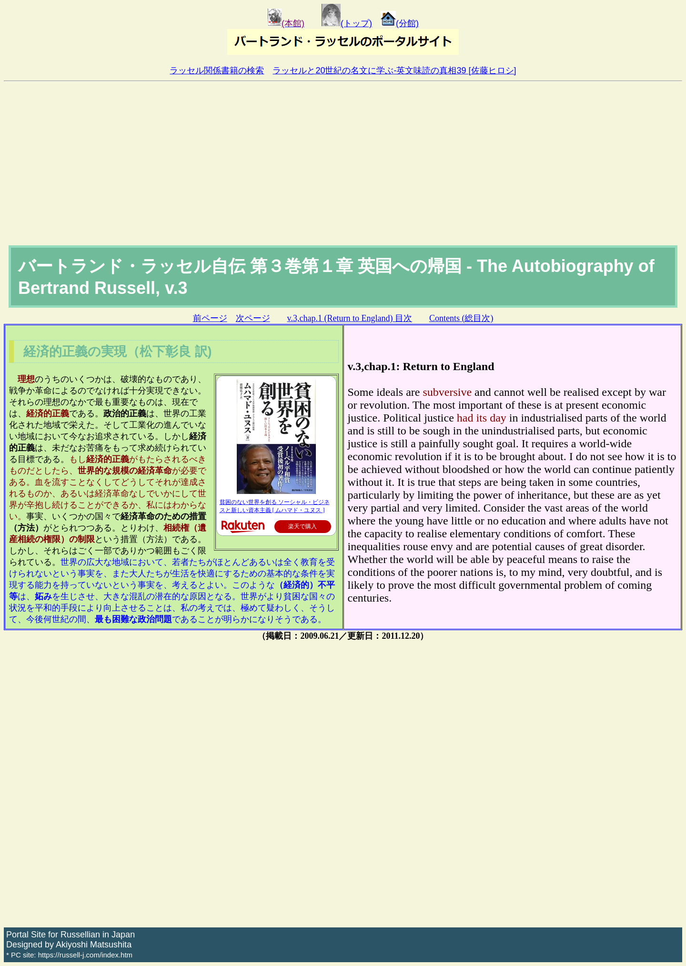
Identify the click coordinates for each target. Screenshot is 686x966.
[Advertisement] (343, 174)
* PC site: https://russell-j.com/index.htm (69, 955)
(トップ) (347, 23)
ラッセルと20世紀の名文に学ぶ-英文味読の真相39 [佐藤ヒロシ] (394, 70)
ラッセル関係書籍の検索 (217, 70)
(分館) (400, 23)
